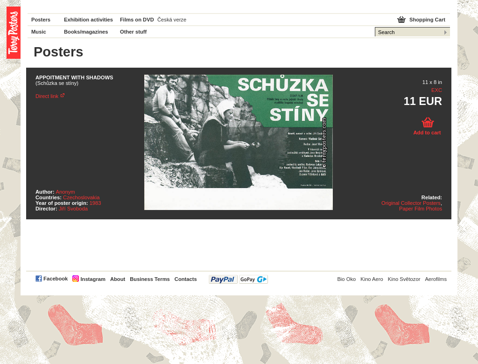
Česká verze (171, 19)
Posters (40, 19)
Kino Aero (371, 279)
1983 (95, 203)
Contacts (186, 279)
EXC (436, 90)
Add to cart (427, 132)
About (117, 279)
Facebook (55, 278)
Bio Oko (346, 279)
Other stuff (133, 32)
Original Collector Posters (411, 203)
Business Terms (150, 279)
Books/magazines (86, 32)
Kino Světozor (404, 279)
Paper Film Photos (420, 208)
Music (38, 32)
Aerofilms (436, 279)
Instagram (92, 279)
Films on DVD (137, 19)
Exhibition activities (88, 19)
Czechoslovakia (81, 197)
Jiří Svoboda (73, 208)
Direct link (46, 96)
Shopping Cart (427, 19)
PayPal (238, 279)
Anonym (65, 192)
